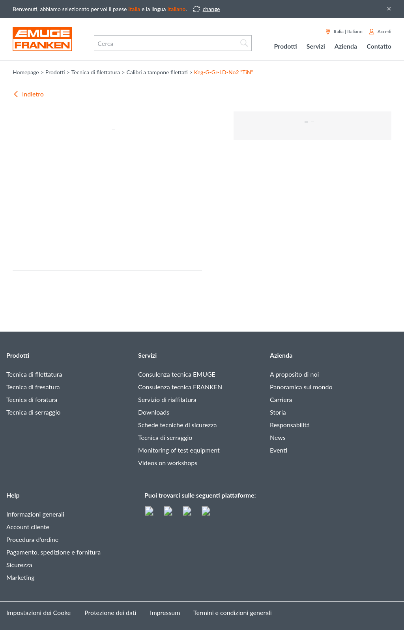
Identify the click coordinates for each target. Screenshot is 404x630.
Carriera (281, 399)
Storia (278, 412)
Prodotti (17, 355)
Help (13, 495)
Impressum (165, 612)
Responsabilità (290, 424)
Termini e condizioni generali (232, 612)
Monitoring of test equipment (179, 450)
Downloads (153, 412)
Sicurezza (19, 564)
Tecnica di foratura (31, 399)
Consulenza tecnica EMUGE (176, 374)
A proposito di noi (294, 374)
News (278, 437)
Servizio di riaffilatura (167, 399)
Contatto (379, 46)
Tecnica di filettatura (34, 374)
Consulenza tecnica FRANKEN (180, 386)
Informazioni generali (35, 514)
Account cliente (27, 526)
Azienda (281, 355)
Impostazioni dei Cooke (38, 612)
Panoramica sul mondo (301, 386)
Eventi (278, 450)
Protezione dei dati (110, 612)
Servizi (147, 355)
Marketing (20, 577)
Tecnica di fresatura (33, 386)
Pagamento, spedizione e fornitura (53, 552)
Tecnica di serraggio (33, 412)
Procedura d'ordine (32, 539)
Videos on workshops (167, 462)
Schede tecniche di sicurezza (177, 424)
